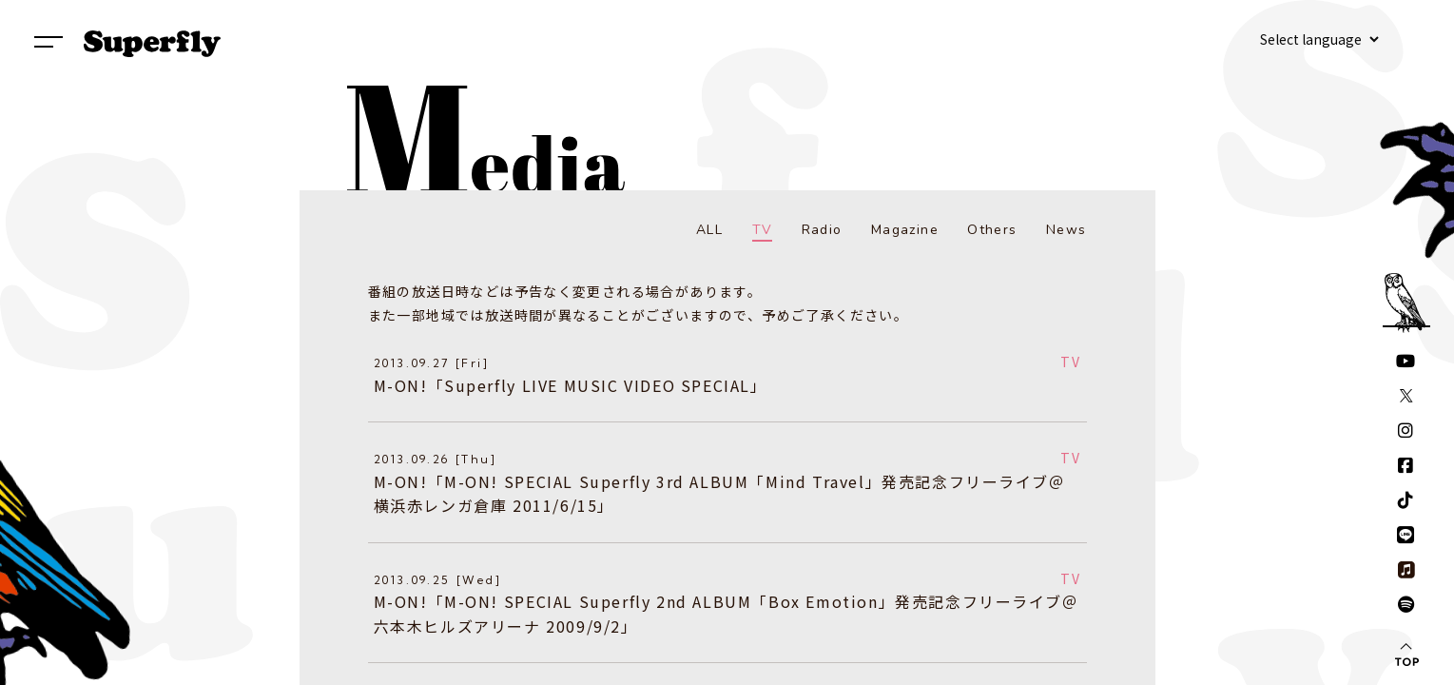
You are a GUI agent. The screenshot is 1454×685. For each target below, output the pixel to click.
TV (762, 230)
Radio (822, 230)
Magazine (905, 230)
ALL (709, 230)
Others (992, 230)
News (1066, 230)
